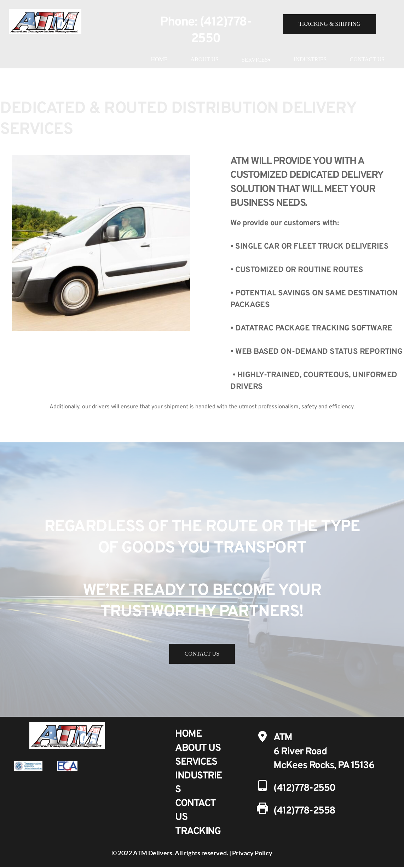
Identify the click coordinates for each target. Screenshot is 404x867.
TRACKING (197, 831)
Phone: (180, 22)
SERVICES (196, 762)
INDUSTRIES (310, 59)
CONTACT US (367, 59)
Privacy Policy (252, 853)
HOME (159, 59)
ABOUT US (205, 59)
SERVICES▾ (256, 60)
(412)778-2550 (304, 788)
